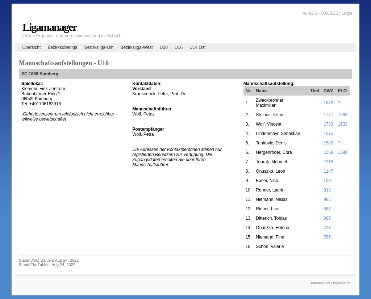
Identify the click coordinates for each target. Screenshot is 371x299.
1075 (328, 133)
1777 (328, 114)
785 (327, 237)
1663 (342, 114)
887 (327, 208)
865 (327, 218)
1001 (328, 180)
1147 (328, 171)
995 (327, 199)
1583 (328, 143)
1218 (328, 161)
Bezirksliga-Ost (99, 47)
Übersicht (31, 47)
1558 (328, 152)
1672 (328, 102)
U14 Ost (197, 47)
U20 (164, 47)
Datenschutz (320, 283)
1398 (342, 152)
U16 (179, 47)
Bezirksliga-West (137, 47)
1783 (328, 124)
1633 (342, 124)
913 (327, 190)
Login (347, 13)
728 (327, 227)
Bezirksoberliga (62, 47)
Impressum (341, 283)
